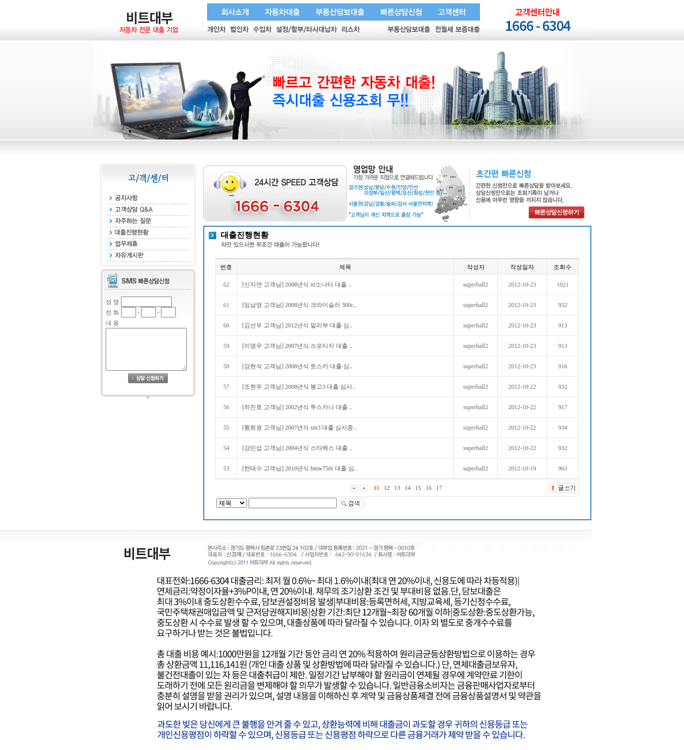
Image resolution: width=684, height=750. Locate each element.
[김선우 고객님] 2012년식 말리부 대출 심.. (297, 325)
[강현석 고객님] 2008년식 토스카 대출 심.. (297, 366)
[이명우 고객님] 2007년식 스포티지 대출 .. (297, 345)
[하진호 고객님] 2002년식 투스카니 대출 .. (297, 407)
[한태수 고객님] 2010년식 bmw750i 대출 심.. (299, 468)
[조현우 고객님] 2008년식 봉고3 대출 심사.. (298, 386)
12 (387, 487)
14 (407, 487)
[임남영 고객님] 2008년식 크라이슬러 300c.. (299, 304)
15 (418, 487)
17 (439, 487)
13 (397, 487)
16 (428, 487)
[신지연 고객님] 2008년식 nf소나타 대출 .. (296, 284)
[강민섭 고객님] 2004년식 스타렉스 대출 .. (297, 448)
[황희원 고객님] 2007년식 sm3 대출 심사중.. (299, 427)
